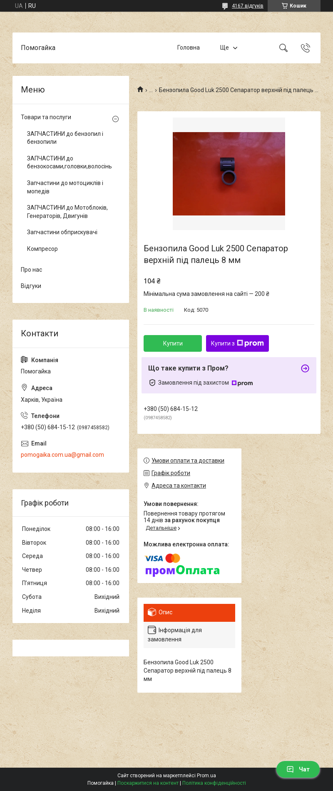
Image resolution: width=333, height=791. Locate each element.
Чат (298, 769)
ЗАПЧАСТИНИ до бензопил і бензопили (65, 137)
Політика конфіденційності (214, 783)
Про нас (31, 269)
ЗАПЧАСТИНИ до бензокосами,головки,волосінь (68, 162)
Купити (173, 343)
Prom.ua (206, 775)
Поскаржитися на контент (148, 783)
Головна (188, 47)
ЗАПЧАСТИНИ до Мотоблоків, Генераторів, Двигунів (67, 211)
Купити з (237, 343)
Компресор (42, 248)
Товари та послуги (46, 117)
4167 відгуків (247, 6)
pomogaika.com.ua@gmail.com (62, 454)
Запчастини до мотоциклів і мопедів (65, 187)
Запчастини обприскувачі (62, 232)
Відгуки (31, 286)
